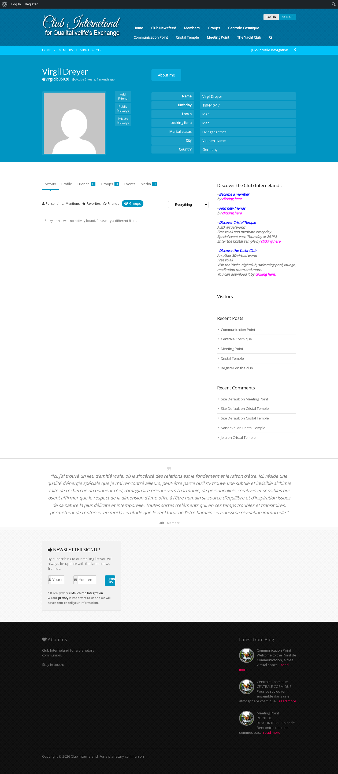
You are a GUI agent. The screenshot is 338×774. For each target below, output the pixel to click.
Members (192, 27)
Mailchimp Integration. (87, 593)
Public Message (123, 108)
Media (149, 183)
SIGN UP (287, 17)
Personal (52, 203)
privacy (63, 598)
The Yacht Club (249, 37)
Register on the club (237, 368)
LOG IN (271, 17)
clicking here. (232, 198)
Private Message (123, 120)
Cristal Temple (187, 37)
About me (166, 75)
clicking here (265, 274)
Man (206, 114)
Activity (50, 183)
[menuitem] (4, 4)
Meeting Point (218, 37)
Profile (66, 183)
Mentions (73, 203)
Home (138, 27)
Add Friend (123, 96)
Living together (214, 131)
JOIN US (112, 580)
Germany (210, 149)
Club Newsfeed (163, 27)
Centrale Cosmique (243, 27)
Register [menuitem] (31, 4)
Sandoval (228, 427)
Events (129, 183)
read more (287, 701)
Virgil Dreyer (91, 50)
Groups (214, 27)
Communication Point (150, 37)
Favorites (94, 203)
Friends (86, 183)
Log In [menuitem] (16, 4)
